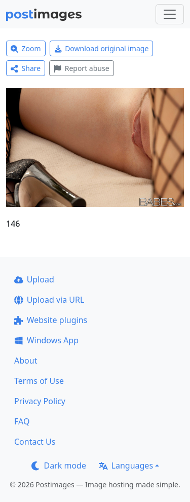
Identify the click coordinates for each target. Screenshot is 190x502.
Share (26, 68)
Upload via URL (49, 299)
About (25, 360)
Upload (34, 279)
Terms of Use (39, 380)
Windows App (46, 340)
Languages (126, 465)
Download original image (101, 48)
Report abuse (81, 68)
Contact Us (34, 441)
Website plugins (50, 320)
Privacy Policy (39, 401)
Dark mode (58, 465)
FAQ (21, 421)
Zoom (26, 48)
